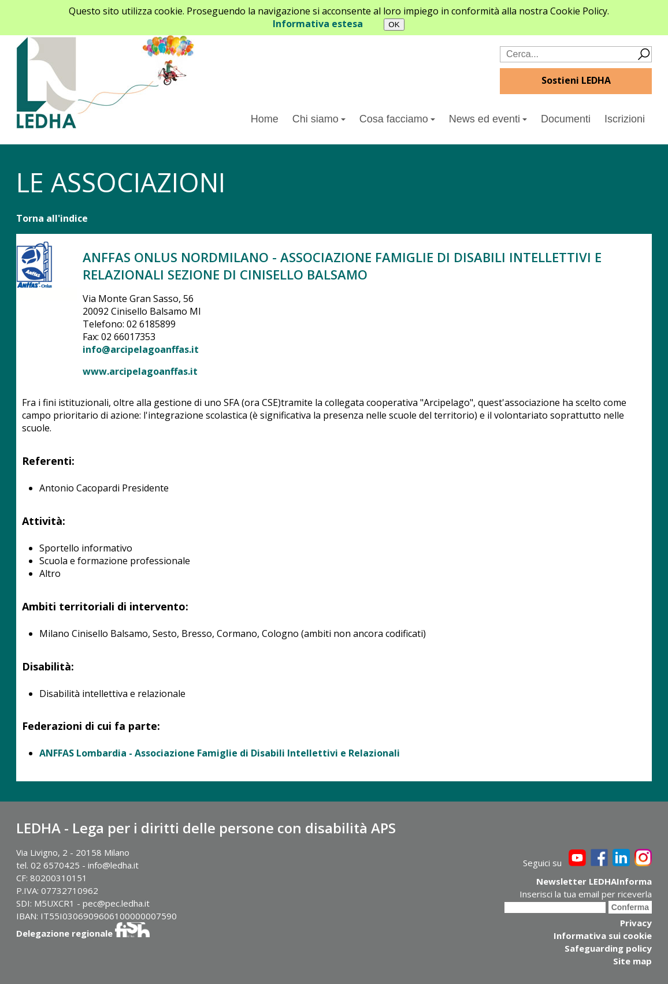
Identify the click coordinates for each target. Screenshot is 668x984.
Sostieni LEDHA (576, 80)
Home (265, 119)
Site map (632, 961)
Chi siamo (319, 119)
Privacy (636, 923)
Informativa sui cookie (603, 935)
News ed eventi (488, 119)
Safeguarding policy (608, 948)
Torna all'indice (52, 218)
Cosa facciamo (397, 119)
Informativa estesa (318, 23)
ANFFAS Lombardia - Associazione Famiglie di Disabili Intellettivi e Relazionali (219, 753)
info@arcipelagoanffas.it (141, 349)
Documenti (566, 119)
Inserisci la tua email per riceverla (585, 894)
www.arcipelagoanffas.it (140, 371)
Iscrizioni (624, 119)
